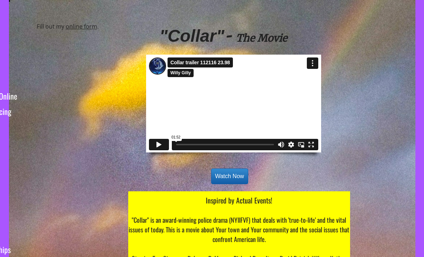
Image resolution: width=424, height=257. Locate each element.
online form (81, 26)
